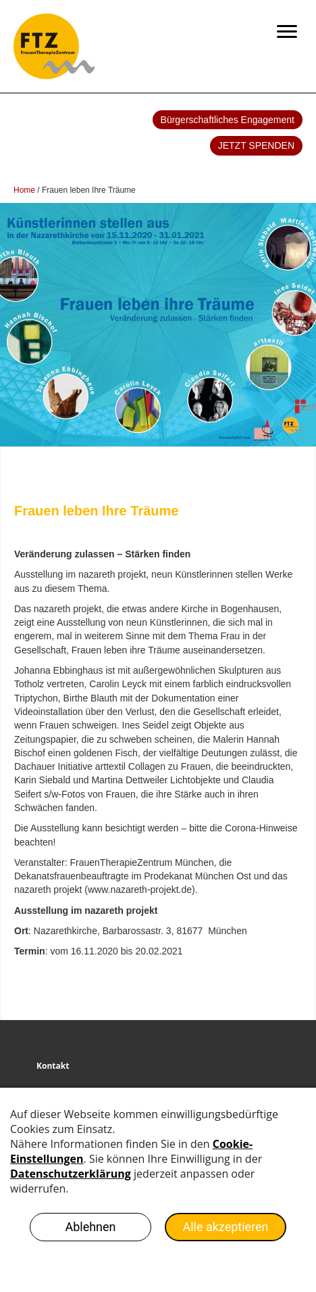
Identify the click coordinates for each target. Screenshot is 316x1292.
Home (24, 190)
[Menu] (286, 31)
